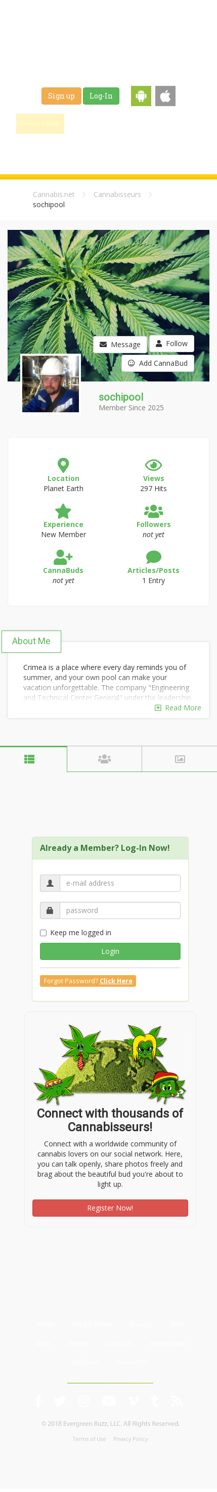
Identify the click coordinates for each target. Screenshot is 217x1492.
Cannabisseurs (117, 194)
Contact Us (132, 1362)
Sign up (61, 96)
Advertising (167, 1343)
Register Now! (110, 1208)
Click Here (116, 981)
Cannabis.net (54, 194)
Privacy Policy (130, 1438)
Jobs (66, 149)
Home (45, 1324)
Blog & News (134, 123)
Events (133, 149)
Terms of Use (89, 1438)
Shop (98, 149)
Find (86, 123)
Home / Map (40, 123)
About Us (119, 1343)
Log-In (101, 96)
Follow (172, 343)
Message (120, 344)
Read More (178, 707)
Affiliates (85, 1362)
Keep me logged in (75, 932)
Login (110, 951)
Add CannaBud (158, 363)
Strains (182, 123)
